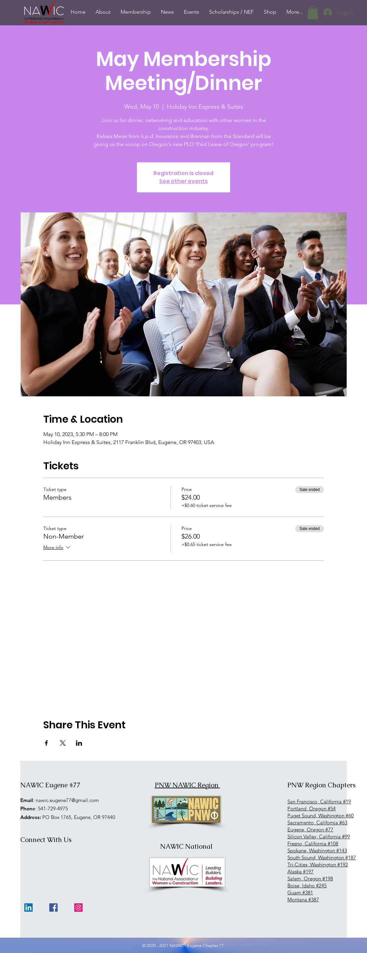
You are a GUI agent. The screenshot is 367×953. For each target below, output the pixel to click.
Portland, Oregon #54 (311, 808)
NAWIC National (186, 846)
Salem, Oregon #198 (310, 878)
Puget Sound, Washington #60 (320, 815)
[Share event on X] (63, 743)
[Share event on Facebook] (46, 743)
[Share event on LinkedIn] (79, 743)
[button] (312, 12)
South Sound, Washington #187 (321, 857)
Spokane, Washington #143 (317, 850)
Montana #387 (303, 899)
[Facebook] (53, 907)
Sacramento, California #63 (317, 822)
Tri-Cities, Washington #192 (317, 864)
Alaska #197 (300, 871)
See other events (183, 181)
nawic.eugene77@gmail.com (67, 800)
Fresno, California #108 (312, 843)
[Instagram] (78, 907)
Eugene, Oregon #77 (310, 829)
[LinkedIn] (28, 907)
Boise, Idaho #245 (307, 885)
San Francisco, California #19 (319, 801)
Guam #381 (300, 892)
